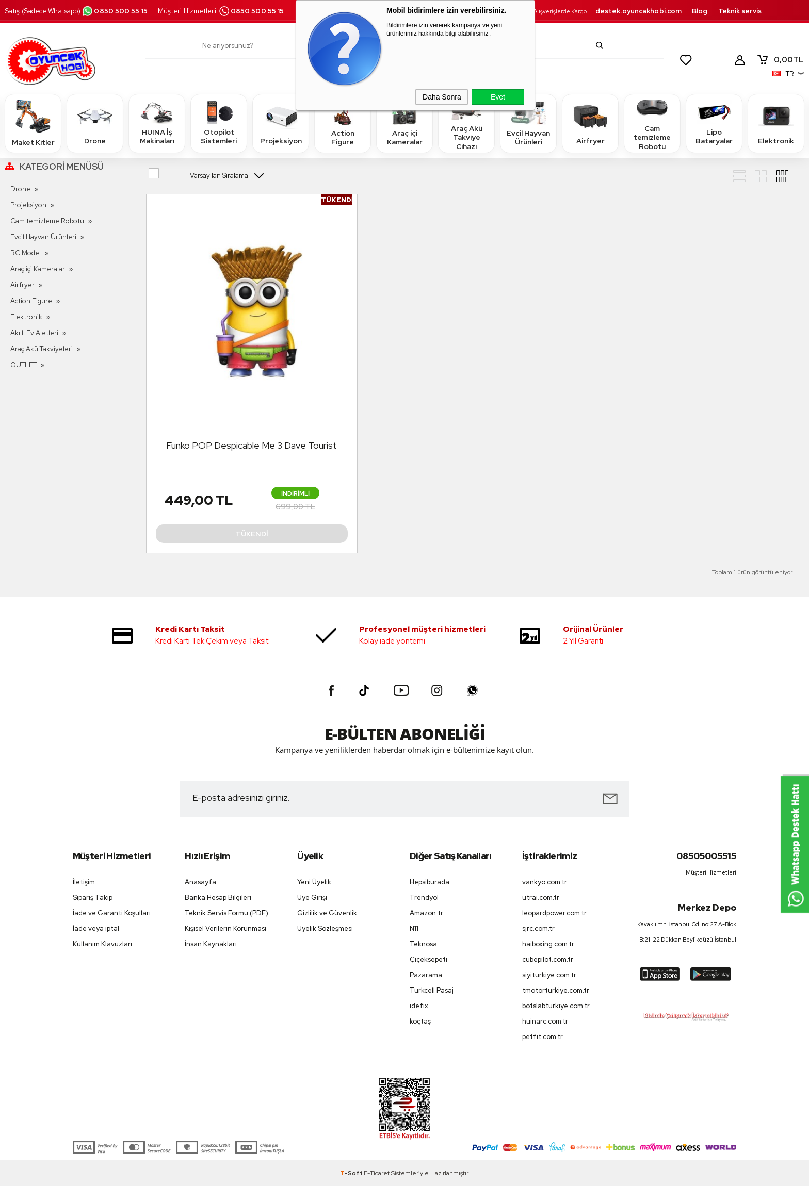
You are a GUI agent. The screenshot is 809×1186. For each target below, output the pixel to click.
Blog (699, 11)
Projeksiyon (281, 123)
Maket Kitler (33, 123)
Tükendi (251, 533)
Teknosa (423, 944)
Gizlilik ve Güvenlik (327, 913)
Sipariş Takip (92, 897)
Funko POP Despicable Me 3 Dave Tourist (251, 445)
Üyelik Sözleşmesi (325, 928)
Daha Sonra (442, 97)
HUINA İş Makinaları (156, 122)
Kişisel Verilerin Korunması (225, 928)
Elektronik (776, 123)
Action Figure (342, 122)
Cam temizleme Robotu (652, 123)
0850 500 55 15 (114, 11)
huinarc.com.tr (545, 1021)
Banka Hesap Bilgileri (218, 897)
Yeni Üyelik (314, 882)
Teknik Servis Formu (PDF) (226, 913)
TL (780, 60)
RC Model (25, 253)
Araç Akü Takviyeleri (41, 348)
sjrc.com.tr (538, 928)
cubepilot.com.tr (547, 959)
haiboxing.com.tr (548, 944)
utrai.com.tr (540, 897)
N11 (414, 928)
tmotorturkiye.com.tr (555, 990)
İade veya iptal (96, 928)
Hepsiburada (429, 882)
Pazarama (426, 974)
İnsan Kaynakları (211, 944)
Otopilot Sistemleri (218, 122)
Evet (498, 97)
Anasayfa (200, 882)
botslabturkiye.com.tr (556, 1005)
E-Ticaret (377, 1173)
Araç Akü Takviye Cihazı (466, 123)
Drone (95, 123)
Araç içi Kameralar (404, 122)
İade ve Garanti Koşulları (112, 913)
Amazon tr (426, 913)
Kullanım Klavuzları (102, 944)
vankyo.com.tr (544, 882)
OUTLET (23, 364)
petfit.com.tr (542, 1036)
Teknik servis (740, 11)
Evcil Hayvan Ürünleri (528, 123)
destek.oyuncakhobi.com (638, 11)
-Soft (352, 1173)
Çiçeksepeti (428, 959)
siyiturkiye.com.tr (549, 974)
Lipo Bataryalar (714, 123)
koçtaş (420, 1021)
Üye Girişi (312, 897)
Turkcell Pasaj (432, 990)
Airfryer (590, 123)
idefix (419, 1005)
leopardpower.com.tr (554, 913)
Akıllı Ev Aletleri (34, 332)
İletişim (84, 882)
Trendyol (424, 897)
